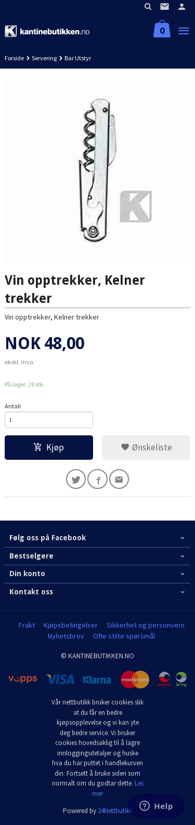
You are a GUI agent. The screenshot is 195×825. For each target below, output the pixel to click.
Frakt (27, 625)
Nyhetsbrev (66, 636)
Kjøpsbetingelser (71, 625)
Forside (14, 58)
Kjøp (48, 447)
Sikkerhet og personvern (146, 625)
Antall (13, 406)
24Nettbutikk (115, 810)
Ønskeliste (146, 447)
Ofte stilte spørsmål (124, 636)
